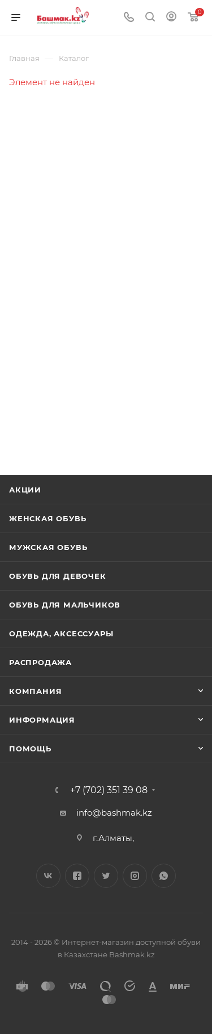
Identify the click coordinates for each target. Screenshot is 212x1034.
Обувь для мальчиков (64, 604)
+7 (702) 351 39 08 (109, 790)
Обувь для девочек (57, 575)
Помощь (30, 748)
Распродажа (40, 662)
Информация (42, 719)
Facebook (77, 876)
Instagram (135, 876)
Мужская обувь (48, 547)
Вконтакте (48, 876)
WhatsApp (164, 876)
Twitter (106, 876)
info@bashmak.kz (114, 812)
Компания (35, 691)
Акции (25, 489)
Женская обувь (47, 518)
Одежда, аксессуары (61, 633)
